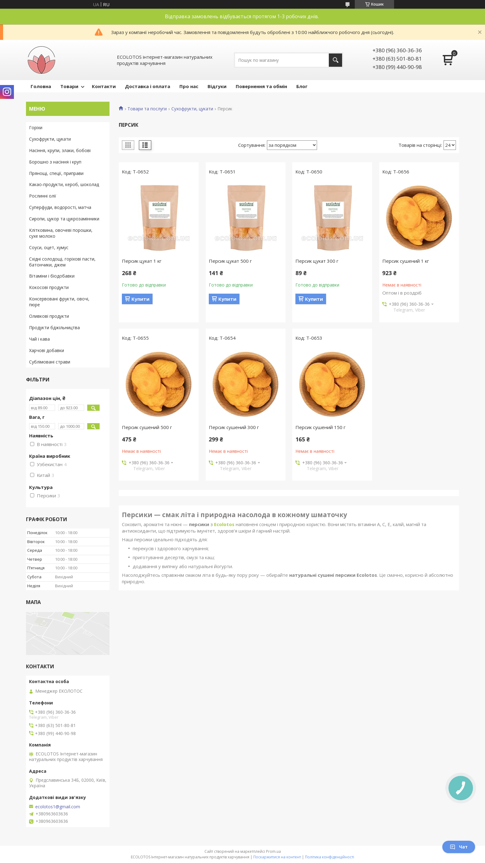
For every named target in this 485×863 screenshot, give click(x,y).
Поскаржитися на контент (277, 857)
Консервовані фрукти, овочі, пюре (59, 302)
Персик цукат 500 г (230, 261)
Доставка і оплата (147, 86)
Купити (140, 299)
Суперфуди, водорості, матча (60, 207)
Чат (459, 847)
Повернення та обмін (261, 86)
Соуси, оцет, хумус (48, 247)
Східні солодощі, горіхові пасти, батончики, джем (62, 262)
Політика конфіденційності (329, 857)
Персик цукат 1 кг (141, 261)
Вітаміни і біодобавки (52, 276)
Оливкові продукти (49, 316)
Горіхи (35, 127)
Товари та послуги (147, 109)
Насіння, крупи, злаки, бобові (60, 150)
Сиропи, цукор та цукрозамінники (64, 219)
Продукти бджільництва (54, 327)
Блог (301, 86)
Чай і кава (39, 339)
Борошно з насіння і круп (55, 162)
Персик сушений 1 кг (405, 261)
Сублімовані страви (49, 362)
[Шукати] (335, 60)
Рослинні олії (42, 196)
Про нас (188, 86)
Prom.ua (273, 851)
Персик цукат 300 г (316, 261)
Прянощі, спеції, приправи (56, 173)
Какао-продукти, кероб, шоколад (64, 184)
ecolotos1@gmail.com (57, 807)
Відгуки (217, 86)
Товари (69, 86)
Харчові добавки (46, 350)
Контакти (104, 86)
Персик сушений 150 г (320, 427)
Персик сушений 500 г (147, 427)
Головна (41, 86)
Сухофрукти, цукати (192, 109)
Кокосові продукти (49, 287)
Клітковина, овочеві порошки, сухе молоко (60, 233)
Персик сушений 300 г (234, 427)
